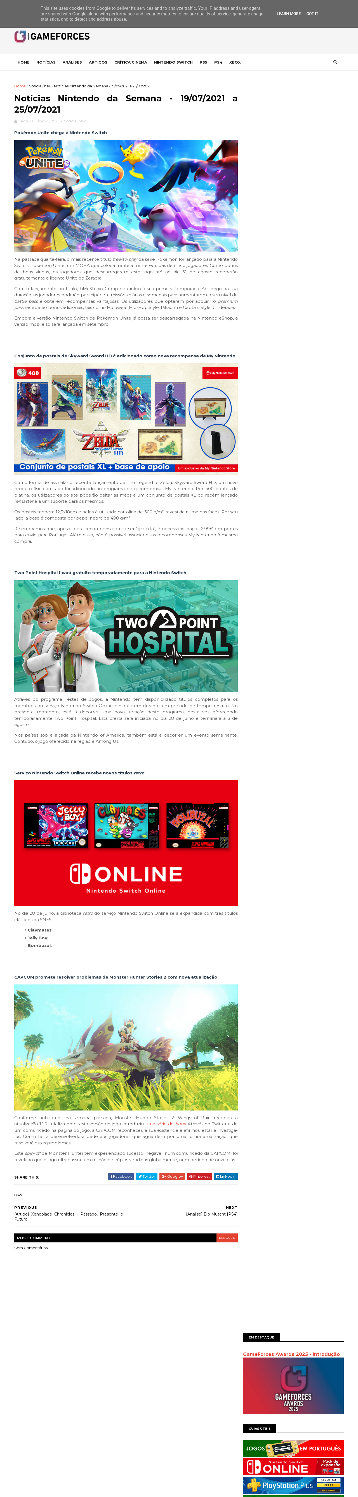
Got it (312, 13)
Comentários (144, 1373)
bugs (180, 1116)
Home (25, 62)
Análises (73, 62)
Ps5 (204, 62)
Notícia (36, 86)
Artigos (99, 62)
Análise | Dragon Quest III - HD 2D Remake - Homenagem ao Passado (305, 316)
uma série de (160, 1116)
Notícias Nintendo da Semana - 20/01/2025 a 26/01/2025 (305, 339)
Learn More (289, 13)
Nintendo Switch (174, 62)
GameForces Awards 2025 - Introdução (290, 104)
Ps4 (219, 62)
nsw (48, 86)
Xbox (236, 62)
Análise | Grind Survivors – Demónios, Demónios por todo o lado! (305, 361)
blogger (220, 1236)
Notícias (47, 62)
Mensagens (143, 1363)
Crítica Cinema (132, 62)
